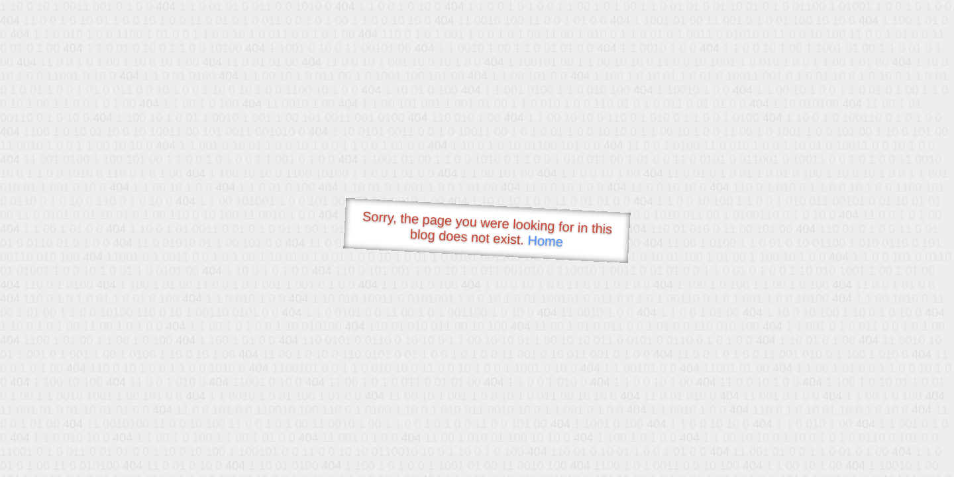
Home (545, 241)
